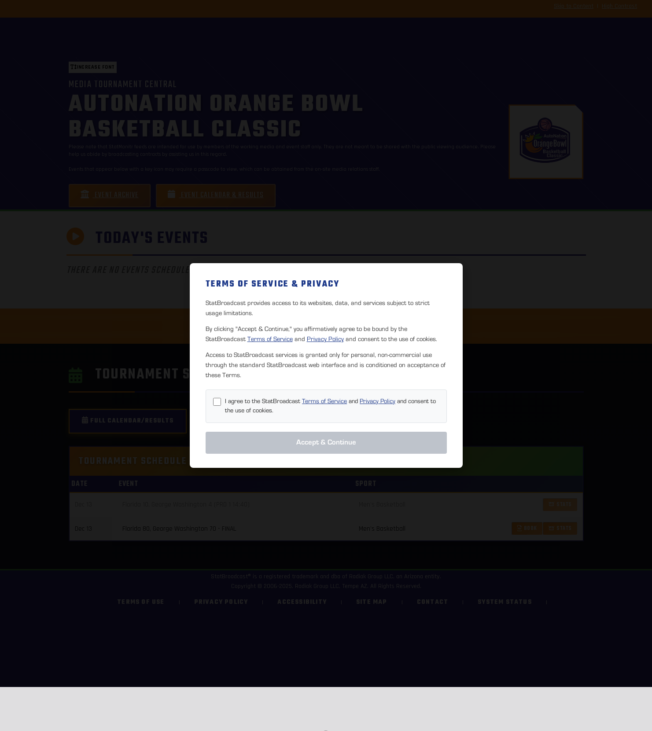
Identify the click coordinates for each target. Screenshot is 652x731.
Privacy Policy (325, 339)
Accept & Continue (326, 442)
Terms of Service (270, 339)
